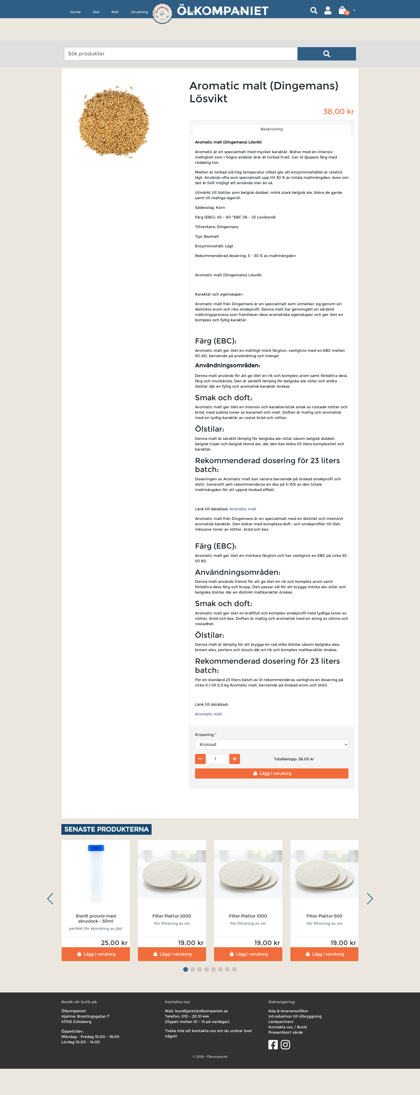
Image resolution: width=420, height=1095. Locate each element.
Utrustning (139, 37)
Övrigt (165, 37)
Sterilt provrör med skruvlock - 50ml (96, 945)
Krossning (204, 760)
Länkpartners (280, 1047)
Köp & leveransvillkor (288, 1037)
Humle (75, 37)
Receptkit (190, 37)
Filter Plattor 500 (324, 942)
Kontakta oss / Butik (287, 1053)
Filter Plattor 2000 (171, 942)
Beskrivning (272, 155)
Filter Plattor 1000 (248, 942)
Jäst (96, 37)
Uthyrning (218, 37)
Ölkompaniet (223, 10)
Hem (69, 84)
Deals (242, 37)
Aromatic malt (242, 535)
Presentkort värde (285, 1058)
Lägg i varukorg (271, 799)
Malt (115, 37)
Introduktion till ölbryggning (295, 1042)
